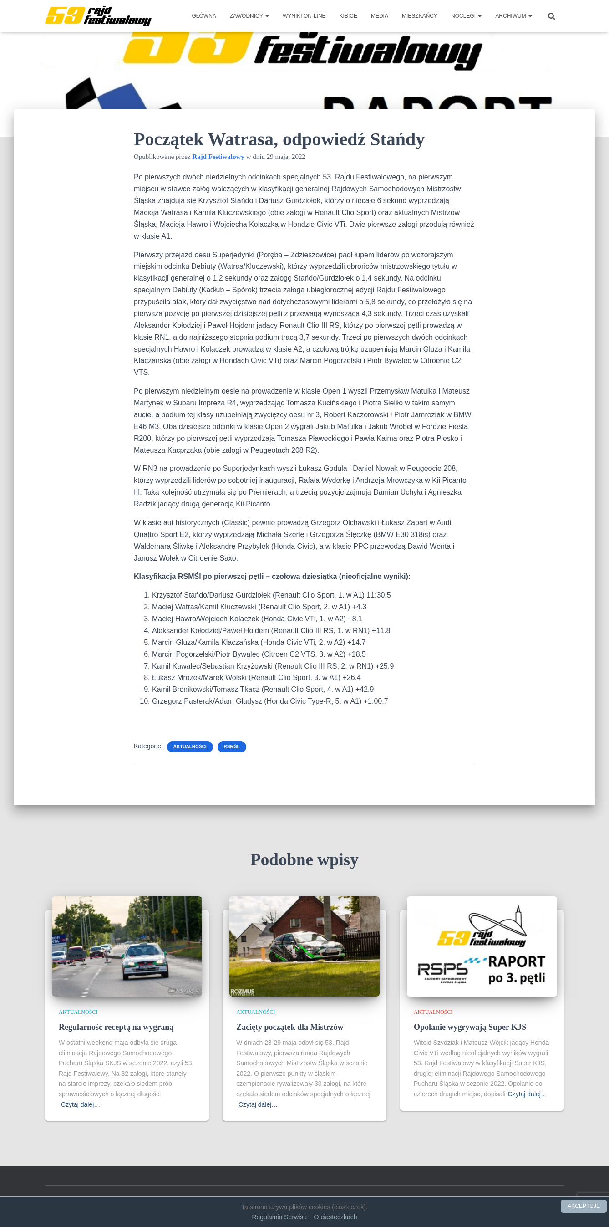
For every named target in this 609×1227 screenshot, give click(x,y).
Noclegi (466, 16)
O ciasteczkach (335, 1217)
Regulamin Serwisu (279, 1217)
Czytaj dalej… (80, 1104)
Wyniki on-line (304, 16)
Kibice (348, 16)
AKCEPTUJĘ (584, 1206)
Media (379, 16)
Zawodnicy (249, 16)
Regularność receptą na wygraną (116, 1027)
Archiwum (513, 16)
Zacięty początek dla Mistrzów (289, 1027)
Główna (204, 16)
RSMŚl (232, 746)
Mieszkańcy (419, 16)
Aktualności (190, 746)
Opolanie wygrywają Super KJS (470, 1027)
